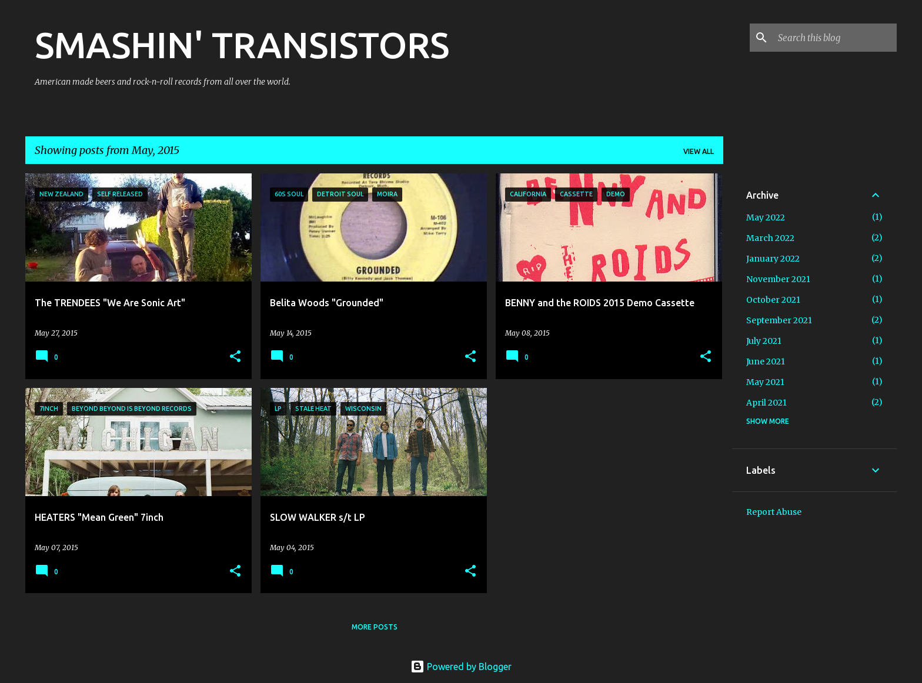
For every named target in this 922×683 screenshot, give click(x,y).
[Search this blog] (835, 38)
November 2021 (778, 279)
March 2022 (770, 238)
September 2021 (779, 320)
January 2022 (773, 258)
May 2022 (765, 217)
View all (698, 151)
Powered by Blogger (461, 666)
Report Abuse (773, 512)
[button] (235, 357)
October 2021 (773, 299)
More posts (374, 627)
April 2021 (766, 402)
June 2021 (765, 361)
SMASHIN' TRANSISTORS (242, 44)
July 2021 (763, 341)
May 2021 (765, 382)
